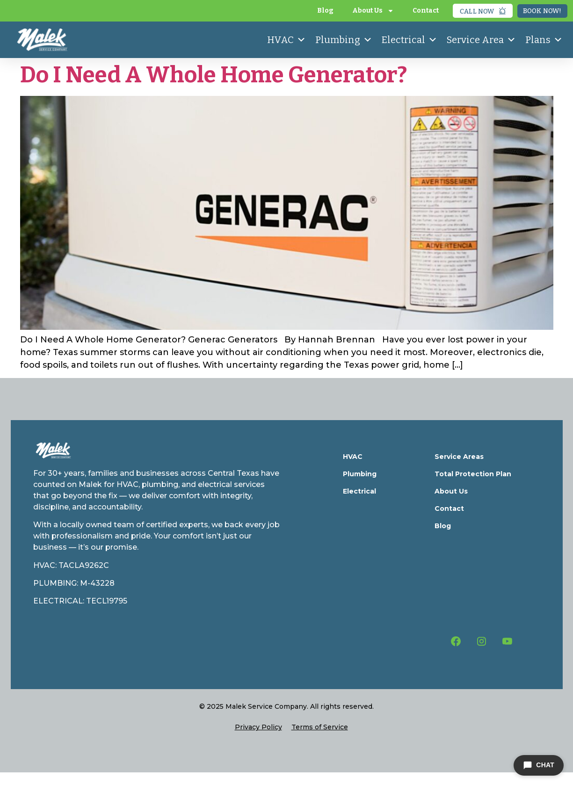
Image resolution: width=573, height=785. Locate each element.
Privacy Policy (258, 727)
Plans (544, 39)
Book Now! (542, 11)
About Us (373, 11)
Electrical (409, 39)
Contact (426, 11)
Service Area (481, 39)
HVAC (286, 39)
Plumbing (343, 39)
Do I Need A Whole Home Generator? (213, 74)
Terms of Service (319, 727)
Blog (325, 11)
